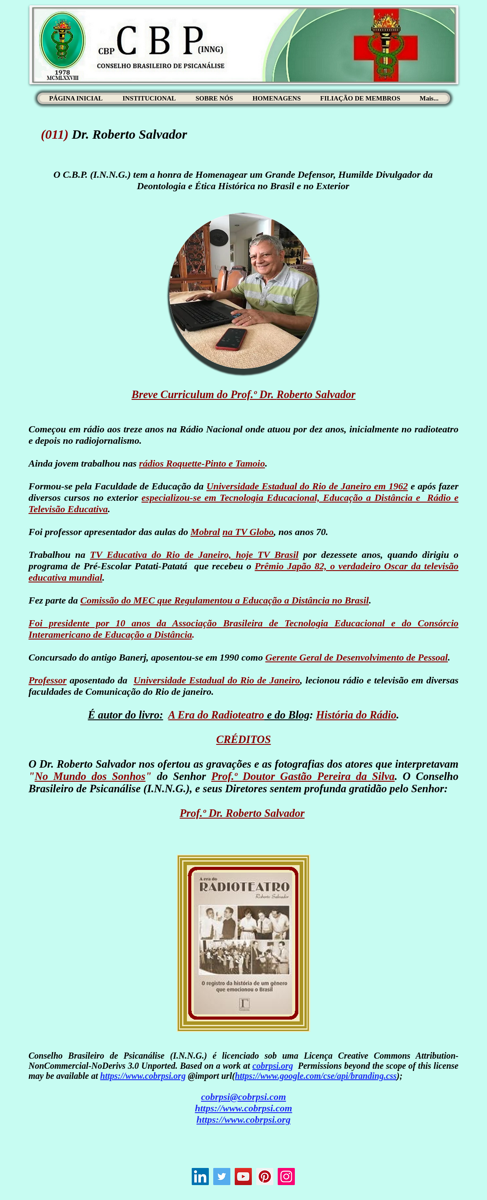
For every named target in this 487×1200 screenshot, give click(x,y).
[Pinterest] (264, 1176)
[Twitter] (221, 1176)
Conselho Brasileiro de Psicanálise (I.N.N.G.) (118, 1055)
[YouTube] (243, 1176)
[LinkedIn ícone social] (200, 1176)
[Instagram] (286, 1176)
